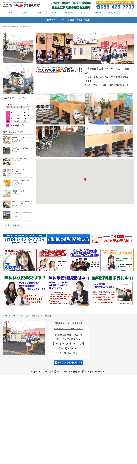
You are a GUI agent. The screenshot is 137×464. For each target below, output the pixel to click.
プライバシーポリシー (11, 316)
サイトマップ (25, 316)
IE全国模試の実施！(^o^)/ (19, 158)
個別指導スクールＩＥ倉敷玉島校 (41, 316)
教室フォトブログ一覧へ (18, 225)
